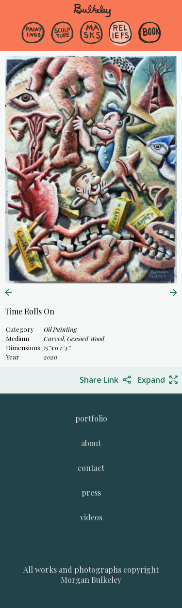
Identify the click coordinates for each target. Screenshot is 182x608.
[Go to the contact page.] (91, 468)
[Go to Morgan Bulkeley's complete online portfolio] (91, 418)
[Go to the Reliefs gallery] (120, 33)
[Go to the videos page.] (91, 517)
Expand (151, 379)
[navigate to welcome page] (92, 15)
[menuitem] (33, 41)
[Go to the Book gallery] (149, 33)
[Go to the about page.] (91, 443)
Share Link (99, 379)
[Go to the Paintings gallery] (33, 33)
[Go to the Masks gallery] (91, 33)
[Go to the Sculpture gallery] (62, 33)
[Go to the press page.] (91, 492)
